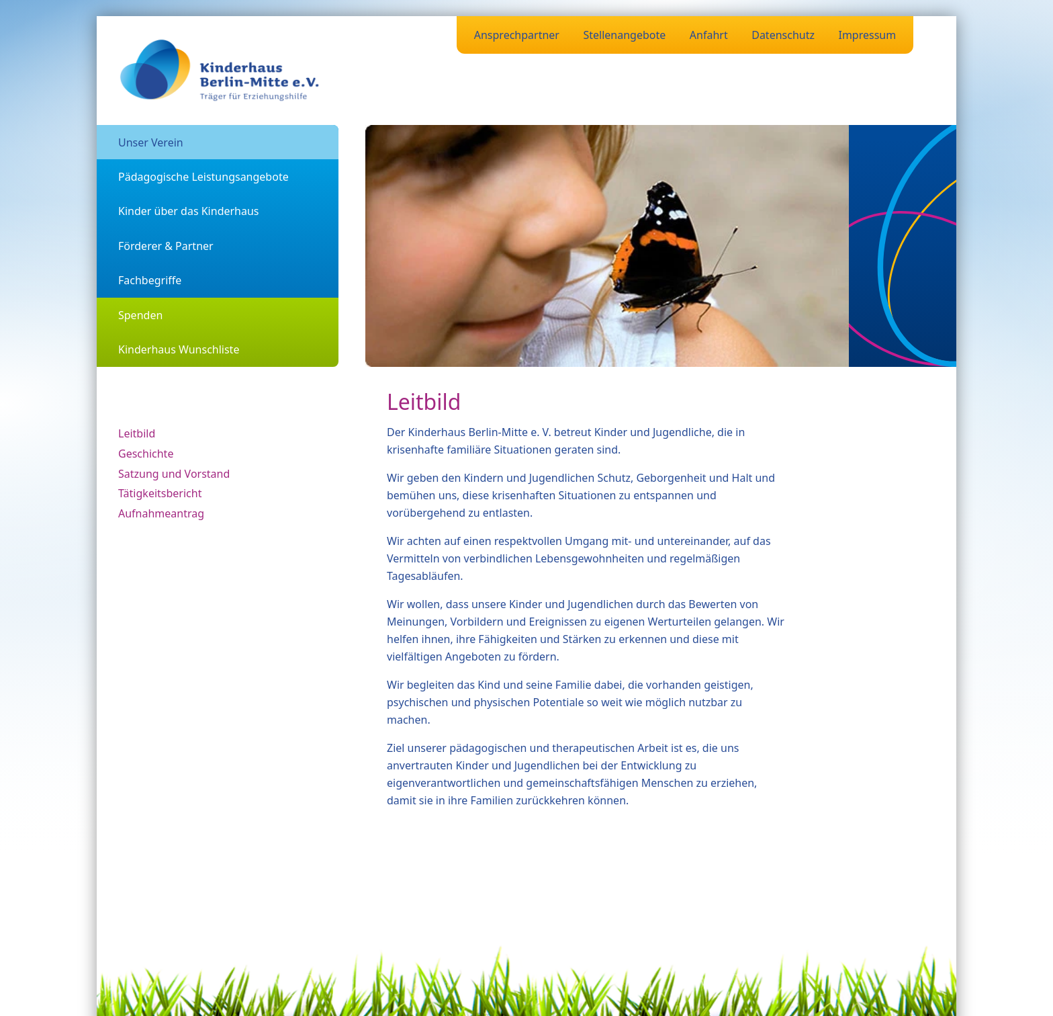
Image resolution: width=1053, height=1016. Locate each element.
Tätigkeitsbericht (159, 493)
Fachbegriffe (149, 280)
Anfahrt (709, 35)
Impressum (867, 35)
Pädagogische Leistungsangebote (203, 176)
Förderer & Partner (166, 246)
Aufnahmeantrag (161, 513)
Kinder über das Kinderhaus (188, 211)
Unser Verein (150, 142)
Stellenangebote (624, 35)
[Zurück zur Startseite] (220, 70)
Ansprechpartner (516, 35)
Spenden (140, 315)
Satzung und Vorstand (174, 473)
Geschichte (145, 453)
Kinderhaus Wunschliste (178, 349)
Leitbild (136, 433)
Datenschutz (783, 35)
